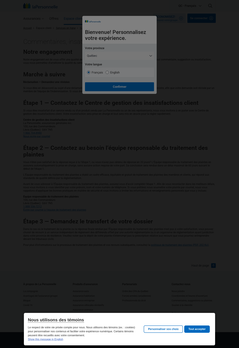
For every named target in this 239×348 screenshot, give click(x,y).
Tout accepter (197, 329)
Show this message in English (45, 339)
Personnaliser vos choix (163, 329)
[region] (119, 329)
